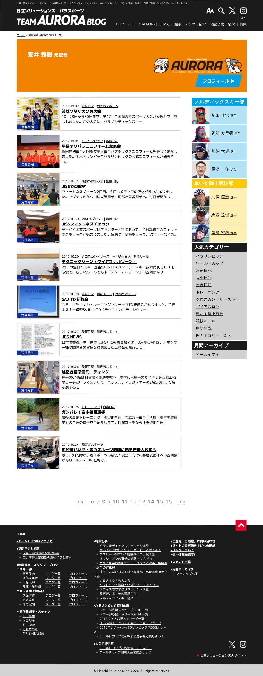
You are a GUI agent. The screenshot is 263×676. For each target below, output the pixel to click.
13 (142, 501)
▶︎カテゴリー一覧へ (213, 335)
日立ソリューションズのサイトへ (221, 655)
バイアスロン (207, 306)
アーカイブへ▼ (187, 573)
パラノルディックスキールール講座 (124, 545)
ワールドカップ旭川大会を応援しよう (125, 652)
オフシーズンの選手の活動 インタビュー (128, 559)
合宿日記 (109, 407)
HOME (121, 24)
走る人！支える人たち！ (116, 580)
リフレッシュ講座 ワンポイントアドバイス (129, 585)
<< (81, 501)
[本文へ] (242, 17)
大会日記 (204, 278)
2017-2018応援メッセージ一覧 (122, 619)
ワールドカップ (209, 263)
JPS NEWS (72, 336)
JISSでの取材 (74, 186)
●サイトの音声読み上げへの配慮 (192, 545)
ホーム (21, 35)
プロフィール (78, 573)
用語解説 (204, 328)
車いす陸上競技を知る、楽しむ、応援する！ (130, 550)
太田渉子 (29, 620)
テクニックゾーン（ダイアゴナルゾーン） (99, 261)
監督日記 (88, 106)
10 (116, 501)
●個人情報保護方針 (183, 554)
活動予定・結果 (222, 24)
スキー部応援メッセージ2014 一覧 (124, 614)
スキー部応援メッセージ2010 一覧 (124, 610)
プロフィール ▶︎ (219, 81)
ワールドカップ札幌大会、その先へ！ (126, 648)
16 (168, 501)
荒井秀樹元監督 (33, 633)
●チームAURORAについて (34, 541)
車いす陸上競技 (209, 314)
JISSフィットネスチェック (85, 224)
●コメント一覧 (180, 562)
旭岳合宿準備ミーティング (85, 372)
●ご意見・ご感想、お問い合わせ (193, 541)
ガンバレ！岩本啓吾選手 (83, 412)
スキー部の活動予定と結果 (41, 553)
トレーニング (91, 407)
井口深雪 (29, 625)
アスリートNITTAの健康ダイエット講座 (127, 554)
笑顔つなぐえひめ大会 (81, 111)
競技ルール (141, 256)
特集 (243, 24)
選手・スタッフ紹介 (190, 24)
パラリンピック (92, 141)
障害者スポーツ (107, 106)
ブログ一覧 (53, 573)
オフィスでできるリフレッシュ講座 (124, 589)
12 (133, 501)
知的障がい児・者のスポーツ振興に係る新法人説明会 (109, 449)
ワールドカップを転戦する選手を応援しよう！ (132, 636)
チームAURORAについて (150, 24)
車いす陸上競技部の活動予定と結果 (47, 557)
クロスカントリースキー (98, 256)
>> (181, 501)
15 (160, 501)
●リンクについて (182, 550)
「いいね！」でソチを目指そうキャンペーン (130, 623)
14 (151, 501)
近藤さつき (30, 629)
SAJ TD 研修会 (75, 299)
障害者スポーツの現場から (118, 594)
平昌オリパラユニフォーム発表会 (91, 146)
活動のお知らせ (92, 181)
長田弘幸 (29, 616)
